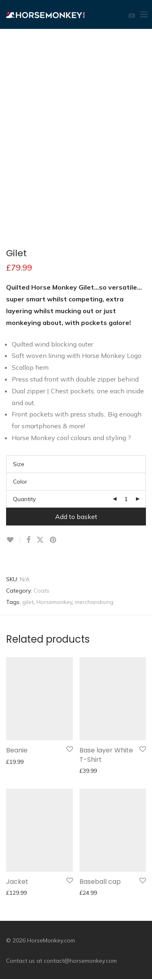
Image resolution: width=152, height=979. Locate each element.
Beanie (17, 750)
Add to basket (76, 516)
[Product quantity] (126, 499)
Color (20, 481)
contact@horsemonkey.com (80, 960)
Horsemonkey (54, 602)
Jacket (17, 881)
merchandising (94, 602)
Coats (41, 590)
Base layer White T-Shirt (106, 755)
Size (18, 464)
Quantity (24, 499)
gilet (28, 602)
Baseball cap (100, 881)
